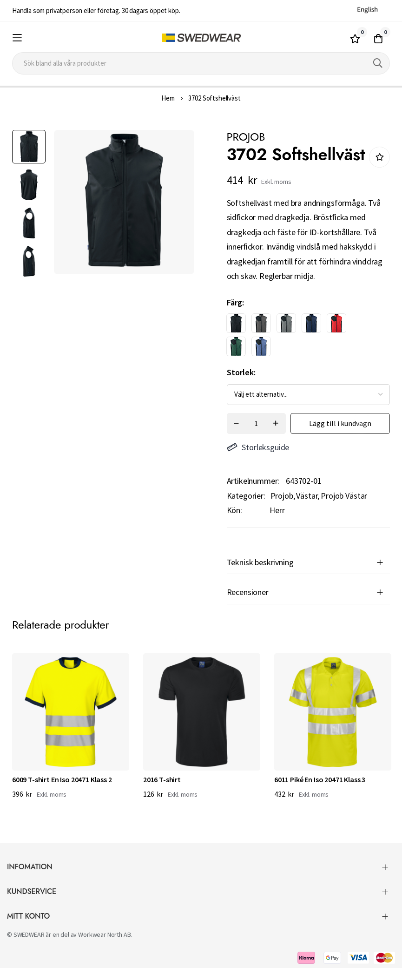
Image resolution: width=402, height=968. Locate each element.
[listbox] (300, 337)
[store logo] (201, 38)
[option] (236, 323)
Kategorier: (246, 495)
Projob (281, 495)
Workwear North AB (104, 934)
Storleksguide (258, 447)
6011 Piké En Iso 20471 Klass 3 (319, 779)
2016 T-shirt (162, 779)
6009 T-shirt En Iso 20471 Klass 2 (62, 779)
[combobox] (201, 63)
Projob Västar (344, 495)
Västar (306, 495)
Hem (168, 98)
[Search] (378, 63)
